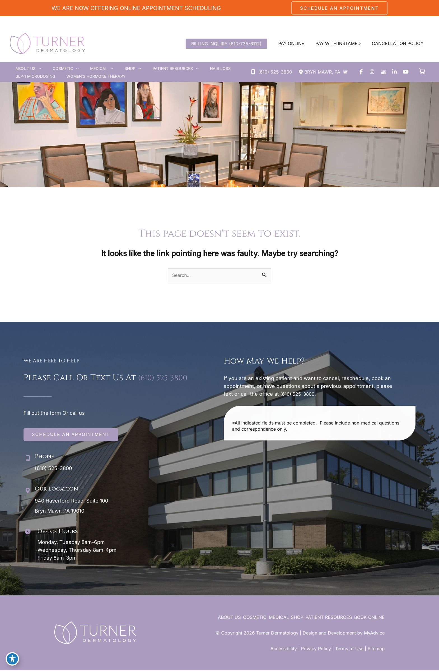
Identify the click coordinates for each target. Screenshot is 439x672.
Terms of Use (349, 650)
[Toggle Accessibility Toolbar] (12, 659)
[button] (339, 8)
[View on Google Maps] (345, 71)
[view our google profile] (383, 72)
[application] (35, 69)
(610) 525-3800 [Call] (275, 72)
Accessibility (283, 650)
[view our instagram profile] (372, 72)
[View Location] (319, 72)
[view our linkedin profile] (394, 72)
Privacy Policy (316, 650)
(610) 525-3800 (165, 379)
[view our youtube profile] (406, 72)
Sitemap (376, 650)
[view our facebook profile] (361, 72)
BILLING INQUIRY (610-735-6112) (225, 43)
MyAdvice (374, 634)
